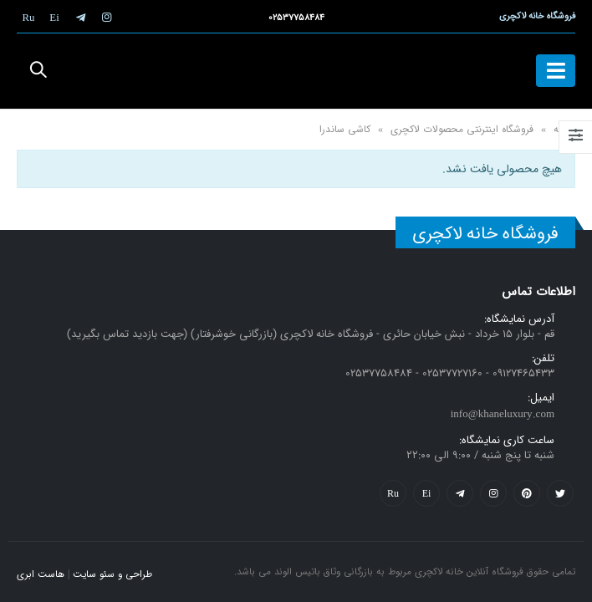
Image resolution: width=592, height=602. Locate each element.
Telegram (460, 493)
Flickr (393, 493)
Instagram (493, 493)
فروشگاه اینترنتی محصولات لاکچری (461, 129)
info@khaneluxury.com (502, 414)
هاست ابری (40, 574)
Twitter (560, 493)
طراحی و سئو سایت (112, 574)
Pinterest (526, 493)
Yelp (426, 493)
